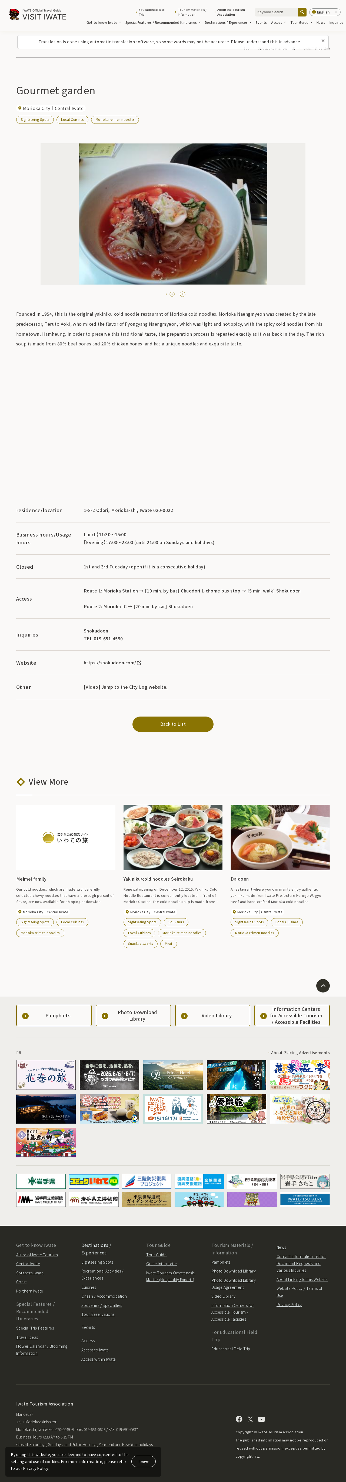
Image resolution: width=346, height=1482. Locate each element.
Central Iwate (28, 1263)
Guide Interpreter (161, 1263)
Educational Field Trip (152, 11)
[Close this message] (323, 40)
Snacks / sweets (140, 943)
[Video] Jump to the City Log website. (126, 687)
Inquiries (336, 22)
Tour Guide (301, 22)
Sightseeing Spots (35, 119)
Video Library (223, 1296)
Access (278, 22)
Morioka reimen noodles (115, 119)
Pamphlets (220, 1262)
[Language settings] (325, 12)
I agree (143, 1461)
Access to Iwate (95, 1350)
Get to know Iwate (103, 22)
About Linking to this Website (302, 1279)
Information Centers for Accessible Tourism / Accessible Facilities (232, 1312)
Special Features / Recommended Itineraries (163, 22)
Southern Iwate (30, 1272)
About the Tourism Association (231, 11)
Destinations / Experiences (228, 22)
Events (261, 22)
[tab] (166, 294)
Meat (168, 943)
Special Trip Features (35, 1328)
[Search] (302, 12)
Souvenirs (176, 922)
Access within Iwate (98, 1359)
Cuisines (88, 1287)
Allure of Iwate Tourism (37, 1254)
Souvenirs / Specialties (101, 1305)
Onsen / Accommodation (104, 1296)
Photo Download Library (233, 1271)
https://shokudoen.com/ (113, 662)
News (321, 22)
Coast (21, 1281)
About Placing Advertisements (300, 1052)
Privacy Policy (289, 1304)
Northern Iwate (29, 1291)
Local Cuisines (72, 119)
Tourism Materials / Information (192, 11)
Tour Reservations (98, 1314)
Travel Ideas (27, 1337)
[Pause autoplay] (182, 294)
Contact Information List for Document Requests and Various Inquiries (301, 1263)
